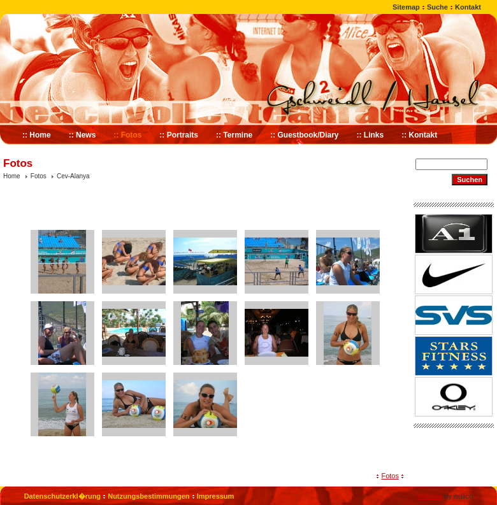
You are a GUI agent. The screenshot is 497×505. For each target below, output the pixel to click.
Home (11, 176)
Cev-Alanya (73, 176)
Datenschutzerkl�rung (62, 496)
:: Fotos (127, 135)
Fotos (39, 176)
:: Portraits (178, 135)
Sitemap (406, 7)
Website (429, 496)
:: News (82, 135)
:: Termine (234, 135)
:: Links (370, 135)
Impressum (215, 496)
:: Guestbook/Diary (304, 135)
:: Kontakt (419, 135)
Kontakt (468, 7)
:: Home (36, 135)
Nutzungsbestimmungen (148, 496)
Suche (437, 7)
